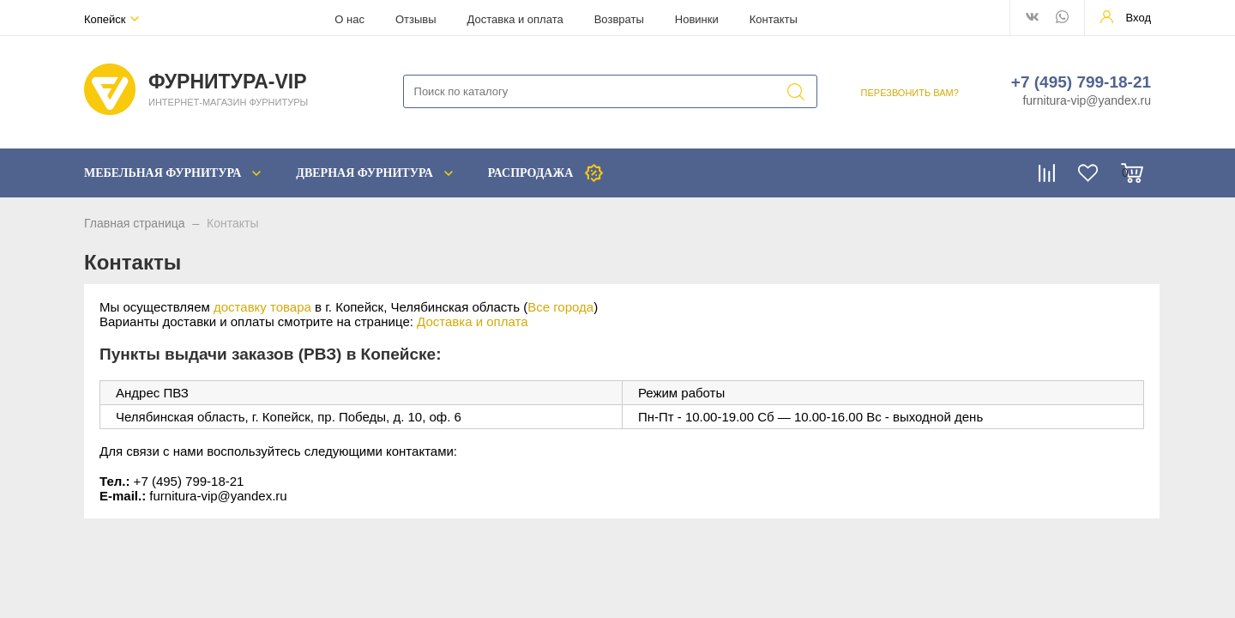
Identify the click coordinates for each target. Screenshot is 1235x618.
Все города (560, 307)
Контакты (774, 19)
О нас (349, 19)
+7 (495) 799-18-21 (1081, 82)
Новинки (697, 19)
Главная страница (134, 223)
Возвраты (619, 19)
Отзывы (416, 19)
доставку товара (262, 307)
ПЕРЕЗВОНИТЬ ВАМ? (910, 93)
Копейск (105, 19)
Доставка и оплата (515, 19)
